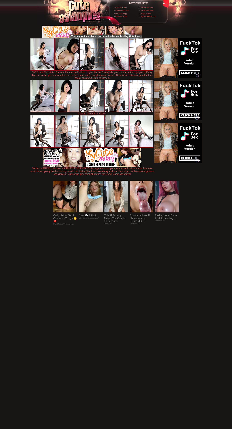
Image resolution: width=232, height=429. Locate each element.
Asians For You (147, 7)
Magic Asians (146, 13)
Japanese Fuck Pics (148, 16)
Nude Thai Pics (121, 7)
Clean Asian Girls (122, 10)
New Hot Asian (121, 16)
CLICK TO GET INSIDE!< (92, 113)
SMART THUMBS (121, 364)
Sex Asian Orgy (121, 13)
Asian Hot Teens (147, 10)
